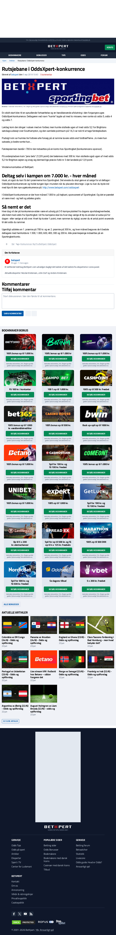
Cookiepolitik (17, 902)
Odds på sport (18, 849)
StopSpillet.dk (86, 40)
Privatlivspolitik (19, 898)
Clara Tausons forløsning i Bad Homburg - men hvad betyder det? (100, 640)
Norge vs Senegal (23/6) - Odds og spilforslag (72, 673)
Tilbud (47, 869)
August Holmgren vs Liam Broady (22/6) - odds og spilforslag (43, 708)
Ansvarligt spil (83, 866)
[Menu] (3, 47)
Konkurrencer (26, 244)
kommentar (46, 74)
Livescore (80, 858)
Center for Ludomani (21, 866)
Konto (110, 47)
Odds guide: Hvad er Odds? (89, 862)
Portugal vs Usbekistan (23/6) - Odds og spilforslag (13, 674)
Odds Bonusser (51, 849)
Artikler (12, 60)
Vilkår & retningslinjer (22, 894)
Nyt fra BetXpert (40, 244)
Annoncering (17, 890)
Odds (83, 55)
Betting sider (50, 845)
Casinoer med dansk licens (56, 865)
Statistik (80, 854)
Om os (14, 885)
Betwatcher (82, 849)
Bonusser (41, 55)
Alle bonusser (11, 604)
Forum (104, 55)
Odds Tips (16, 845)
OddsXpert (51, 244)
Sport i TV (16, 862)
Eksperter (16, 858)
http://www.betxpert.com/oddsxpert (61, 187)
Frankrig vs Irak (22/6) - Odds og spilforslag (99, 673)
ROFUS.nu (53, 40)
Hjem (4, 60)
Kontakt (15, 881)
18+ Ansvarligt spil (44, 930)
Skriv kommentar (13, 313)
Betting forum (83, 845)
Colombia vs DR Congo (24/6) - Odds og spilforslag (13, 640)
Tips (64, 55)
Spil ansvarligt (33, 40)
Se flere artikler (10, 721)
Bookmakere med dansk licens (55, 859)
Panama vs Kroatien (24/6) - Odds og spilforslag (40, 640)
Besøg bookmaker (20, 358)
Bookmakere (14, 55)
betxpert (15, 74)
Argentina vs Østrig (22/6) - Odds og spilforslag (15, 707)
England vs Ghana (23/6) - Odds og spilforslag (72, 638)
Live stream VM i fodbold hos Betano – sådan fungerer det (43, 674)
